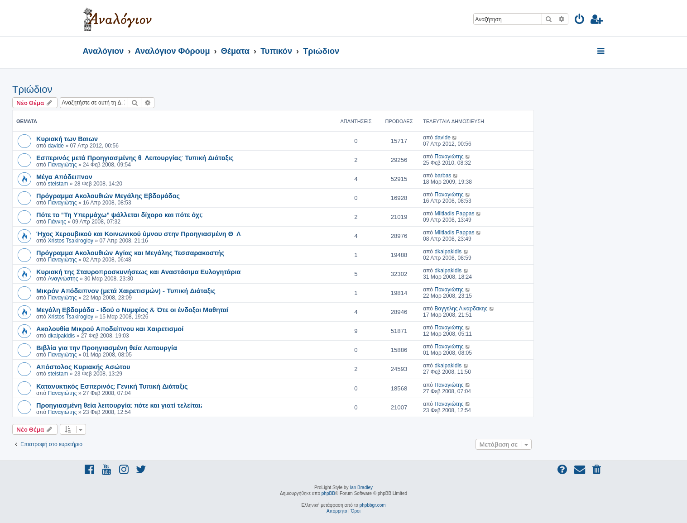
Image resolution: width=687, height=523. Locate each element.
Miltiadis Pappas (454, 213)
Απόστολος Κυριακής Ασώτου (83, 366)
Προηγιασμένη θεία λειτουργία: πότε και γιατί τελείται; (119, 405)
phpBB (328, 493)
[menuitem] (580, 21)
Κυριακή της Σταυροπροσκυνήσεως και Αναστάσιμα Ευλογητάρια (138, 271)
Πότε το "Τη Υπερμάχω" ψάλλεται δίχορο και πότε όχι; (119, 214)
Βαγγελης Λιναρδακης (460, 308)
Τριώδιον (32, 89)
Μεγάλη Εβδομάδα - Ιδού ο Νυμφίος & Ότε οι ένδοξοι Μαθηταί (132, 309)
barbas (442, 175)
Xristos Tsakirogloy (70, 241)
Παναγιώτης (62, 165)
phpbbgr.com (373, 505)
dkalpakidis (447, 251)
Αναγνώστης (63, 279)
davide (56, 146)
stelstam (58, 184)
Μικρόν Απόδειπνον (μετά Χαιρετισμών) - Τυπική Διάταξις (126, 290)
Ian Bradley (361, 487)
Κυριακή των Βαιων (67, 138)
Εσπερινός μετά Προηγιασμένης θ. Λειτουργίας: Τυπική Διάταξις (135, 157)
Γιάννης (57, 222)
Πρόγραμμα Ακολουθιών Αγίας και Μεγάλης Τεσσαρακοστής (130, 252)
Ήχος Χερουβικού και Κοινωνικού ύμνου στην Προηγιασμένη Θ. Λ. (139, 233)
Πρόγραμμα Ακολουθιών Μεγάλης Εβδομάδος (108, 195)
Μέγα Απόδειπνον (64, 176)
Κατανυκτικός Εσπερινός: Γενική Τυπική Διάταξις (112, 386)
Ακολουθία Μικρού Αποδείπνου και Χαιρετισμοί (109, 328)
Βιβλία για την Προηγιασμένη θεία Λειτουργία (106, 347)
